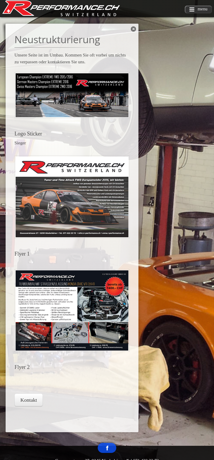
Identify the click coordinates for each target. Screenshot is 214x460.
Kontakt (28, 400)
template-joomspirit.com (212, 433)
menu (198, 9)
